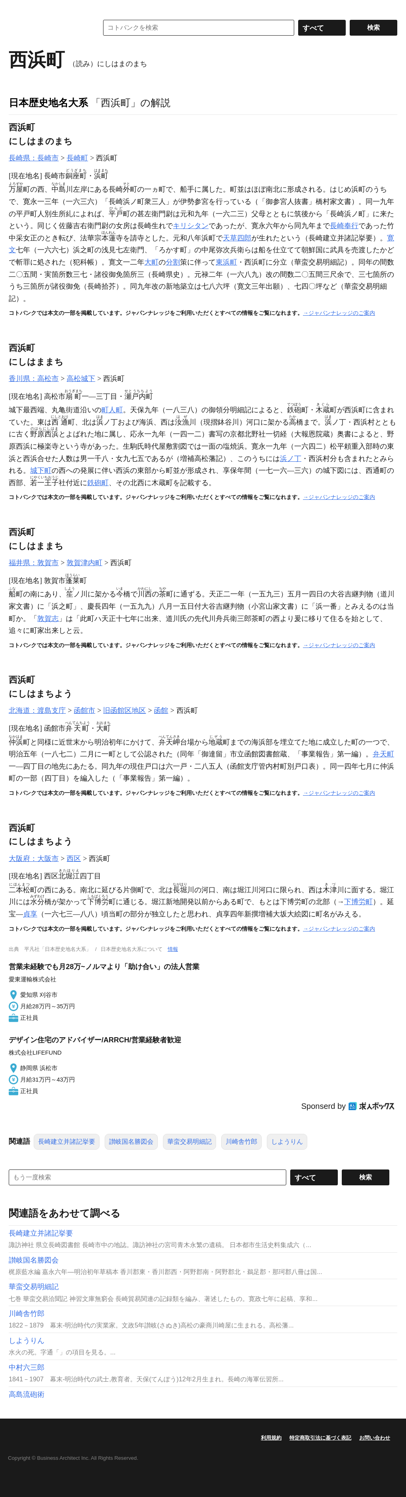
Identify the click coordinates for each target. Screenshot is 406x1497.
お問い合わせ (374, 1438)
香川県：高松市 (34, 379)
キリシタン (191, 226)
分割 (173, 262)
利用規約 (271, 1438)
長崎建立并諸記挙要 (66, 1141)
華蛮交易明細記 (189, 1141)
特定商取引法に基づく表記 (320, 1438)
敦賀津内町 (84, 563)
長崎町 (77, 158)
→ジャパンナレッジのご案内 (339, 313)
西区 (74, 859)
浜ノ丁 (290, 459)
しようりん (287, 1141)
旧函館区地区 (124, 710)
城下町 (41, 470)
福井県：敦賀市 (34, 563)
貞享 (30, 914)
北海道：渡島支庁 (37, 710)
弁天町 (383, 754)
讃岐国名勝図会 (131, 1141)
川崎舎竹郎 (241, 1141)
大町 (151, 262)
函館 (161, 710)
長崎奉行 (344, 226)
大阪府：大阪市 (34, 859)
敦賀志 (48, 619)
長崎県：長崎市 (34, 158)
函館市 (84, 710)
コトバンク (48, 28)
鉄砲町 (98, 483)
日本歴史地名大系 (48, 102)
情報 (173, 949)
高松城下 (81, 379)
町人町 (112, 410)
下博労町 (358, 902)
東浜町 (226, 262)
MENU (17, 8)
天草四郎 (237, 238)
